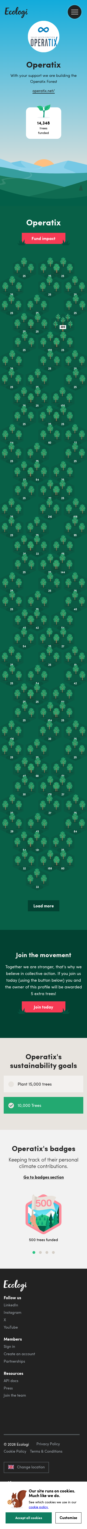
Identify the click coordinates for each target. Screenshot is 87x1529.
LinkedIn (11, 1305)
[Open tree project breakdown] (43, 123)
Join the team (15, 1395)
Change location (26, 1467)
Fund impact (43, 238)
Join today (43, 1007)
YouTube (11, 1327)
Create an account (19, 1353)
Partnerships (14, 1361)
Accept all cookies (28, 1517)
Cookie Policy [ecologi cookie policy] (15, 1451)
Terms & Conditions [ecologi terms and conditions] (46, 1451)
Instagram (12, 1312)
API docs (11, 1380)
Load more (43, 906)
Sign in (9, 1346)
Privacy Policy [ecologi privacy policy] (48, 1444)
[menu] (74, 12)
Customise (68, 1517)
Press (8, 1388)
